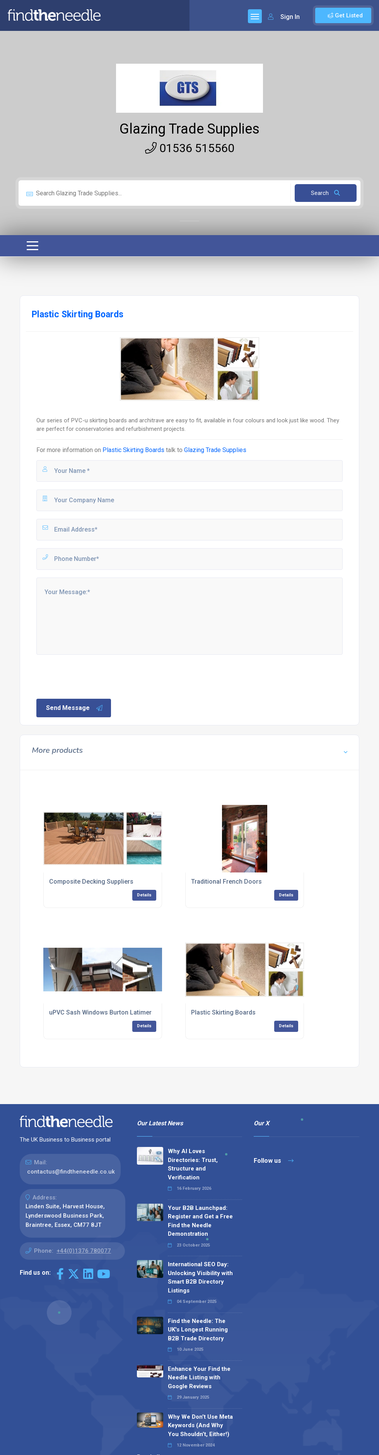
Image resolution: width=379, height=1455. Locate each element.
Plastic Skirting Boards (133, 450)
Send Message (74, 708)
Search (325, 193)
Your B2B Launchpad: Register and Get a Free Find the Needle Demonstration (200, 1221)
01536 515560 (189, 148)
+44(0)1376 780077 (83, 1250)
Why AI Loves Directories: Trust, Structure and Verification (193, 1164)
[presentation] (94, 676)
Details (144, 895)
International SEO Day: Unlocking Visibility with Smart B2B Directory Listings (200, 1277)
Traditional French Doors (226, 881)
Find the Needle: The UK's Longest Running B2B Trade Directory (198, 1330)
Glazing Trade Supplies (189, 129)
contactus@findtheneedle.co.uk (71, 1171)
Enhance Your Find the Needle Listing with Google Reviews (199, 1377)
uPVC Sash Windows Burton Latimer (100, 1012)
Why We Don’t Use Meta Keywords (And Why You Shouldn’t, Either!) (200, 1425)
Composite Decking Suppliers (91, 881)
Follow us (274, 1160)
